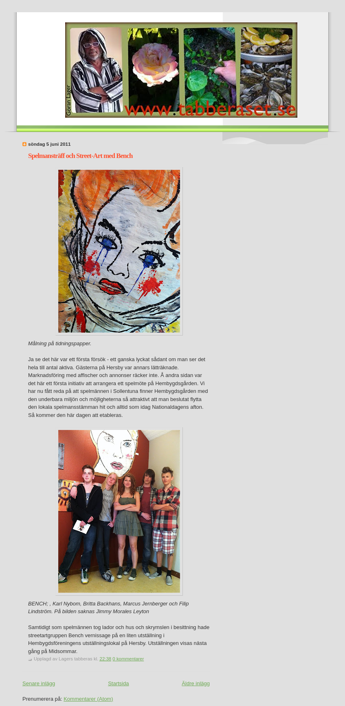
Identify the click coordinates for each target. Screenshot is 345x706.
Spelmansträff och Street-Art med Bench (80, 156)
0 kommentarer (128, 658)
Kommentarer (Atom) (88, 699)
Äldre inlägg (196, 683)
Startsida (118, 683)
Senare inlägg (38, 683)
